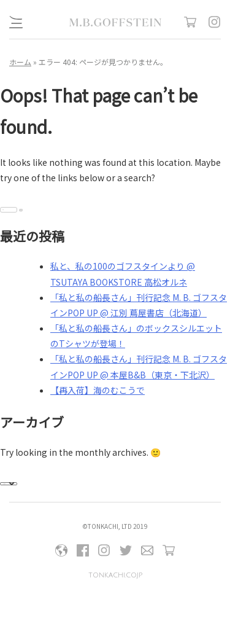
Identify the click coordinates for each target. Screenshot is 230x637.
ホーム (20, 62)
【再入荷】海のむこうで (97, 390)
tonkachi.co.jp (115, 575)
